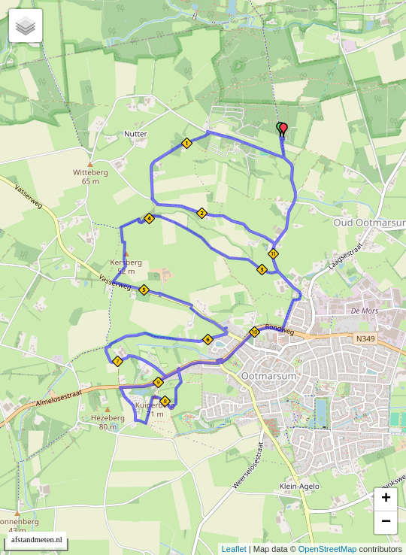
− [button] (386, 522)
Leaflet (234, 548)
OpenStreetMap (327, 548)
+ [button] (386, 499)
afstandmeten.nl (36, 539)
